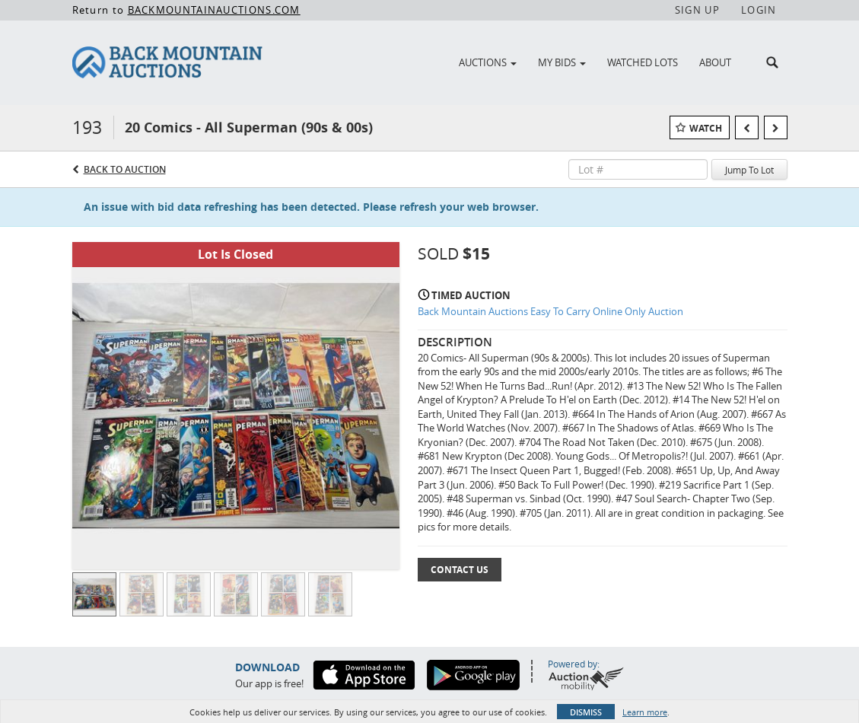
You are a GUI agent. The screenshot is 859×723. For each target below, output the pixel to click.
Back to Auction (125, 169)
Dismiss (586, 712)
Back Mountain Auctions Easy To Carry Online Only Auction (550, 311)
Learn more (644, 712)
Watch (705, 128)
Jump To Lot (749, 170)
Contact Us (459, 569)
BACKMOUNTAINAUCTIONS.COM (214, 10)
